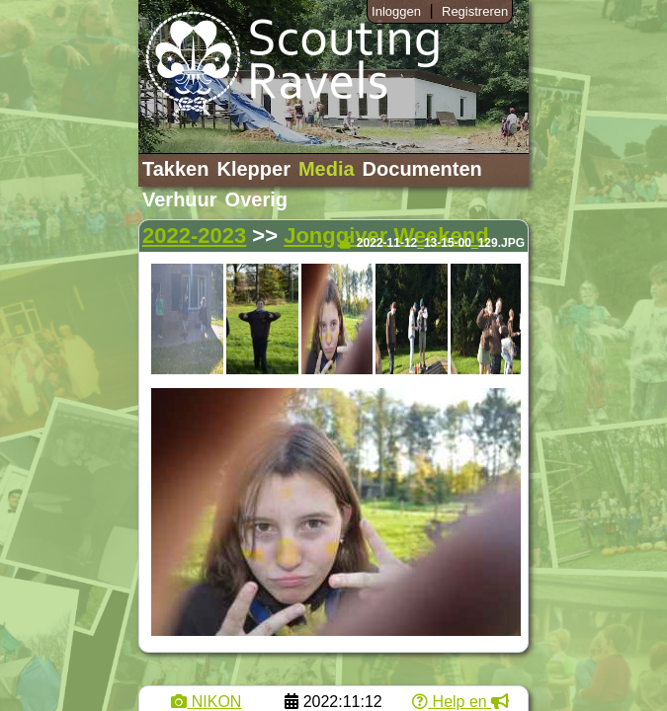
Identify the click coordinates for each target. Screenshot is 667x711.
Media (326, 169)
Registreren (475, 11)
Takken (175, 169)
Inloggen (396, 11)
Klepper (253, 169)
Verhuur (179, 199)
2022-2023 (194, 235)
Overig (256, 199)
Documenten (422, 169)
